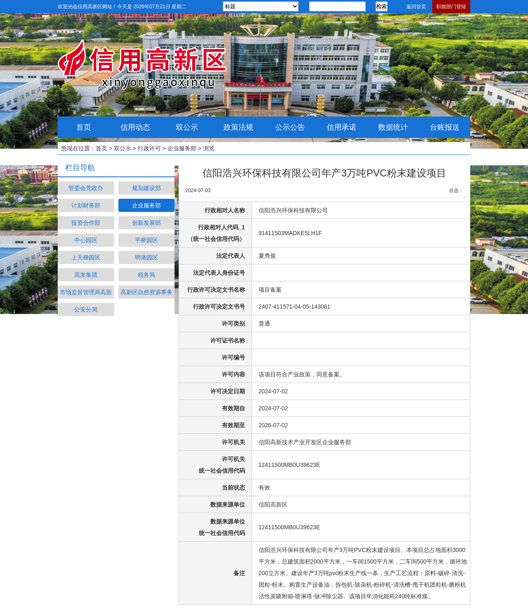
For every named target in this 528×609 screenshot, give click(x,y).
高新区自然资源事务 (146, 292)
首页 (83, 127)
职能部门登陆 (451, 7)
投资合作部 (85, 222)
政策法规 (238, 127)
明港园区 (146, 257)
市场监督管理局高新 (86, 292)
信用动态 (135, 127)
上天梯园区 (85, 257)
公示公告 (290, 127)
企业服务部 (181, 148)
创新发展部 (146, 222)
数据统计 (393, 127)
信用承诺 (341, 127)
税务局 (146, 274)
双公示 (187, 127)
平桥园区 (146, 240)
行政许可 (149, 148)
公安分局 (85, 309)
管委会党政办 (85, 188)
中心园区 (85, 240)
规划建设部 (146, 188)
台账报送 (445, 127)
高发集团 (85, 274)
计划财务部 (85, 205)
